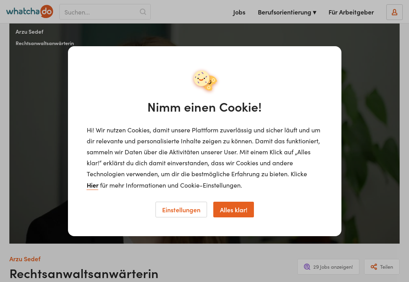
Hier (92, 185)
